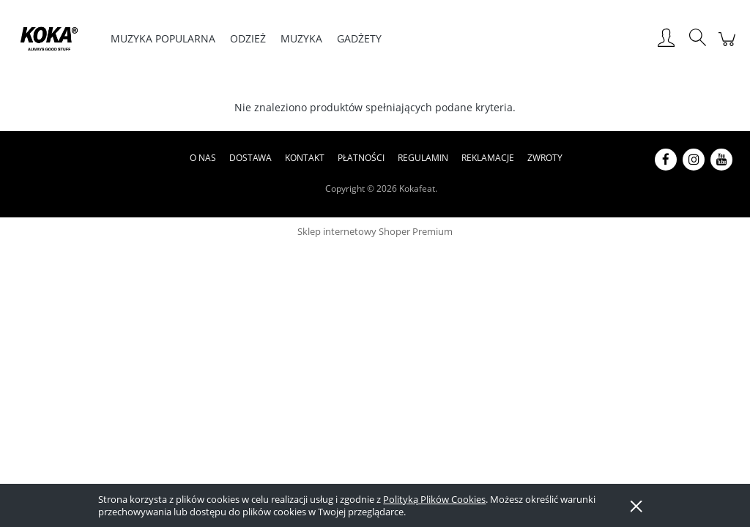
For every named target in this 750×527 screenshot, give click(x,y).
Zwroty (544, 158)
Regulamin (423, 158)
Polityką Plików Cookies (434, 499)
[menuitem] (163, 38)
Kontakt (304, 158)
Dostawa (250, 158)
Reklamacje (487, 158)
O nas (203, 158)
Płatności (361, 158)
